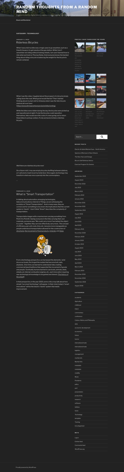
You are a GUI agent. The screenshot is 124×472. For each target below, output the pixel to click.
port (76, 388)
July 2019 (78, 252)
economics (78, 331)
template (78, 418)
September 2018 (80, 282)
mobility (77, 373)
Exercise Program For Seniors (84, 164)
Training (77, 422)
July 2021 (78, 218)
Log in (77, 437)
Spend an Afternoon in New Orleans (86, 153)
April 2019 (78, 263)
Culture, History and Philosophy (85, 320)
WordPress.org (79, 449)
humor (77, 339)
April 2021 (78, 225)
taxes (76, 411)
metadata (78, 365)
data (76, 324)
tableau (77, 407)
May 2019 (78, 259)
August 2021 (79, 214)
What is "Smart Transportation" (35, 194)
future (77, 335)
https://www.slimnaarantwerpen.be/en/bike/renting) (36, 106)
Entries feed (79, 441)
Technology (78, 414)
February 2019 (79, 270)
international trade (81, 343)
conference (78, 316)
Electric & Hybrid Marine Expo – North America (90, 149)
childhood (78, 305)
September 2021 (80, 210)
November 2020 (80, 233)
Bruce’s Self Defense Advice (84, 160)
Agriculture (78, 301)
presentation (79, 392)
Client (77, 309)
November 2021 (80, 206)
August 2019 (79, 248)
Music (77, 377)
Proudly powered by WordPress (26, 467)
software (78, 403)
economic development (82, 328)
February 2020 (79, 236)
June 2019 (78, 255)
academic (78, 297)
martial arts (78, 358)
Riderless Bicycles (27, 42)
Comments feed (80, 445)
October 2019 (79, 244)
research (78, 399)
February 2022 (79, 195)
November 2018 (80, 278)
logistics (77, 350)
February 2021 (79, 229)
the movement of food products (37, 231)
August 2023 (79, 180)
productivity (78, 396)
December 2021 (80, 202)
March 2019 (79, 267)
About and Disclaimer (23, 20)
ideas (62, 231)
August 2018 (79, 286)
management (79, 354)
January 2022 (79, 199)
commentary (79, 312)
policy (77, 384)
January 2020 (79, 240)
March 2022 (79, 191)
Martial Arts (78, 362)
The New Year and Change (83, 157)
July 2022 (78, 187)
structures (20, 231)
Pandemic (78, 380)
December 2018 (80, 274)
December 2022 (80, 184)
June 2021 (78, 221)
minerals (52, 231)
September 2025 (80, 176)
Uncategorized (79, 426)
